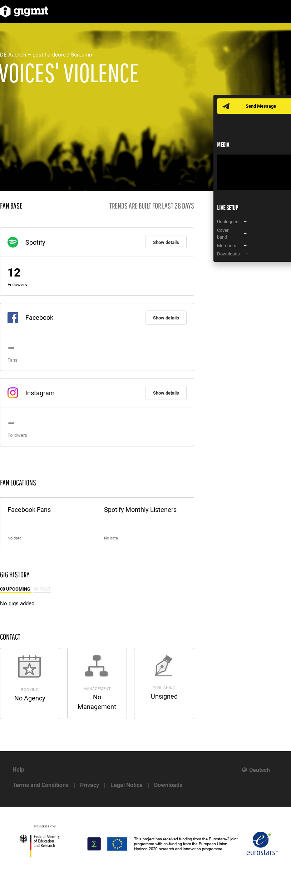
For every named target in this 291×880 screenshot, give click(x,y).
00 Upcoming (15, 589)
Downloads (168, 785)
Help (18, 769)
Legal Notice (126, 785)
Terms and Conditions (41, 785)
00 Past (42, 589)
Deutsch (259, 770)
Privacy (89, 785)
